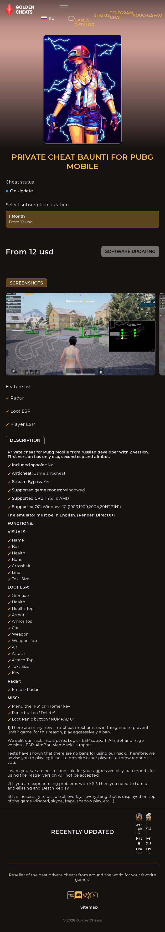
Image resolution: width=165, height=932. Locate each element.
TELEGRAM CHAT (121, 15)
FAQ (158, 15)
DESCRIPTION (25, 440)
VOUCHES (143, 15)
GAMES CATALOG (84, 22)
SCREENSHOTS (26, 283)
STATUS (102, 15)
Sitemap (89, 907)
